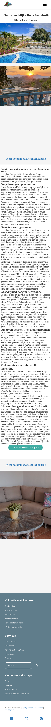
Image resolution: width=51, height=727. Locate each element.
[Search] (37, 665)
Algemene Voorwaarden (33, 708)
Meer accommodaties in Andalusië (26, 158)
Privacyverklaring (11, 710)
